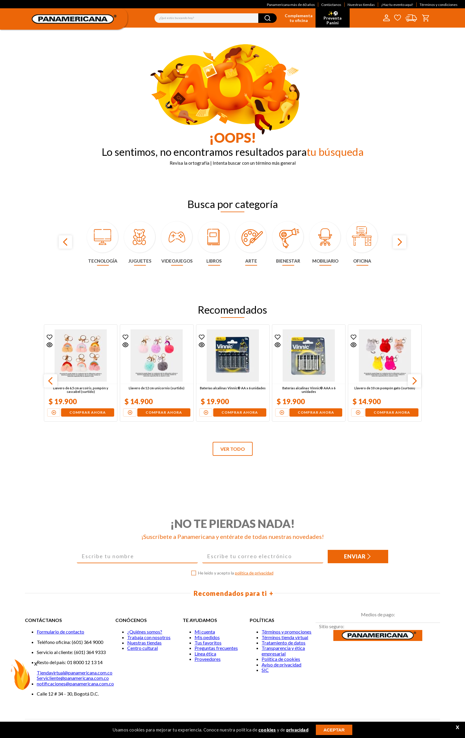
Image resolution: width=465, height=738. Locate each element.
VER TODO (232, 449)
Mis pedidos (207, 637)
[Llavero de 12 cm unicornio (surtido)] (156, 373)
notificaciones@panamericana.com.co (75, 683)
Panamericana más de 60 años (291, 4)
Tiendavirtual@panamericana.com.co (74, 672)
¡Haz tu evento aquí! (397, 4)
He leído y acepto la (235, 573)
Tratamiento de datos (283, 642)
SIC (265, 670)
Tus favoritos (208, 642)
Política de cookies (281, 659)
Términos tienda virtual (285, 637)
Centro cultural (142, 648)
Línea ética (205, 653)
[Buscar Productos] (267, 18)
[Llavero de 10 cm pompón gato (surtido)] (384, 373)
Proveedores (208, 659)
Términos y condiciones (439, 4)
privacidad (297, 729)
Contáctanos (331, 4)
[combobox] (216, 18)
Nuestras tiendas (361, 4)
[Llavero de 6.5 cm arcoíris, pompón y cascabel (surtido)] (80, 373)
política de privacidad (254, 572)
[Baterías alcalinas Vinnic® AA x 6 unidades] (232, 373)
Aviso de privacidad (281, 664)
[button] (49, 344)
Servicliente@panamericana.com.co (73, 678)
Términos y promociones (286, 631)
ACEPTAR (334, 729)
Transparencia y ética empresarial (283, 650)
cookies (267, 729)
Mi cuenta (205, 631)
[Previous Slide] (65, 242)
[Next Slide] (399, 242)
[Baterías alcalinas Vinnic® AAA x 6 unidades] (308, 373)
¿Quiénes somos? (144, 631)
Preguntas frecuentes (216, 648)
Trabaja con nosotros (149, 637)
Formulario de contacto (60, 631)
